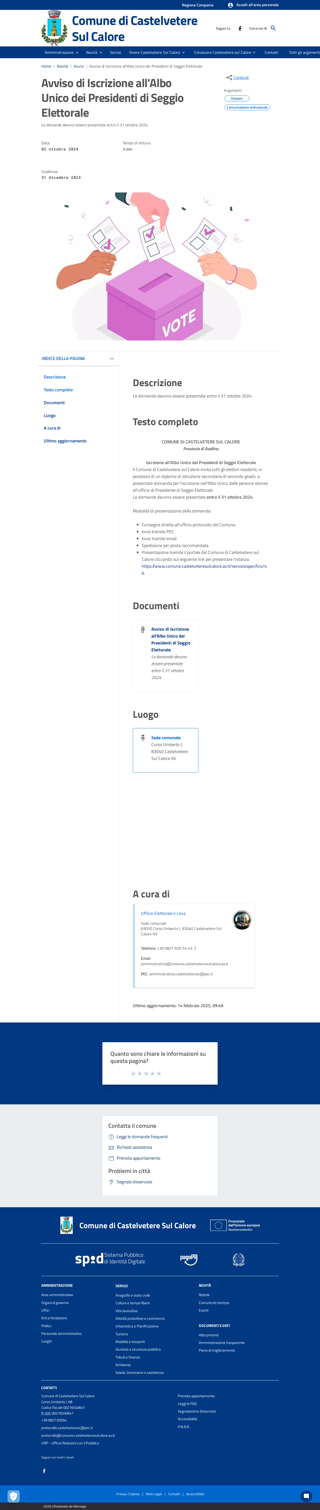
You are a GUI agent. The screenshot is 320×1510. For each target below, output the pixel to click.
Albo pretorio (209, 1335)
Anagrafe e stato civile (132, 1295)
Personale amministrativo (61, 1333)
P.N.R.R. (184, 1427)
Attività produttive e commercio (140, 1318)
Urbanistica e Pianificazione (137, 1326)
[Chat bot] (306, 1496)
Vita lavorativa (126, 1311)
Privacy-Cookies (128, 1493)
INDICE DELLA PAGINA (63, 358)
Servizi (121, 1286)
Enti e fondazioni (54, 1318)
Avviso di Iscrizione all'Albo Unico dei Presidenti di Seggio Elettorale (146, 66)
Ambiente (123, 1365)
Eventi (203, 1310)
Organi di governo (55, 1302)
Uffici (45, 1310)
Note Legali (154, 1493)
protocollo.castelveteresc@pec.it (67, 1428)
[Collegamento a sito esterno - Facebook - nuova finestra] (240, 28)
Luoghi (46, 1341)
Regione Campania (197, 5)
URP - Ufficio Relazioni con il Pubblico (70, 1443)
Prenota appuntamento (196, 1396)
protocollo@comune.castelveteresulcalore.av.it (78, 1435)
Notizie (204, 1295)
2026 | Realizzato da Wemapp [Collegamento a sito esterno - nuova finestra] (64, 1506)
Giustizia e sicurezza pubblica (138, 1349)
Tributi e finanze (127, 1357)
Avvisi (79, 66)
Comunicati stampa (214, 1302)
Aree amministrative (57, 1295)
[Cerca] (273, 28)
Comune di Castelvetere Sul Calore (135, 28)
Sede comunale (166, 737)
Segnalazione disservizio (197, 1411)
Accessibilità (187, 1419)
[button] (253, 5)
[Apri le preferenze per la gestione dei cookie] (13, 1496)
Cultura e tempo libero (132, 1303)
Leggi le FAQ (187, 1403)
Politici (46, 1326)
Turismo (121, 1334)
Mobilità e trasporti (130, 1341)
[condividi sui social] (237, 77)
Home (46, 66)
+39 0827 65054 (54, 1420)
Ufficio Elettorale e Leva (163, 913)
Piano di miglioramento (217, 1350)
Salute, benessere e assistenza (139, 1372)
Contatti (49, 1387)
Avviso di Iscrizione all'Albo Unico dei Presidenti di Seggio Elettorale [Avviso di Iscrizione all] (171, 639)
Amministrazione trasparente (222, 1342)
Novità (62, 66)
